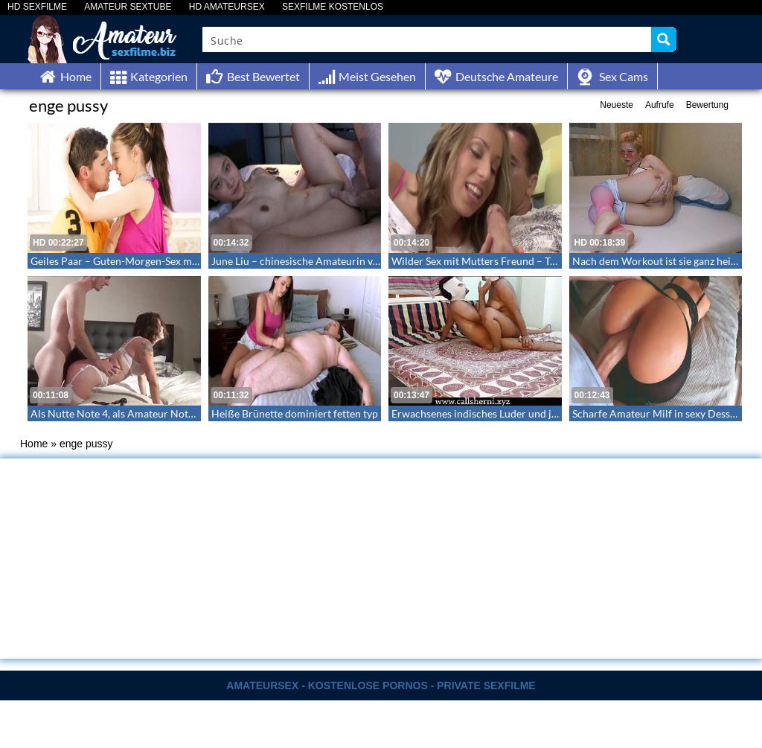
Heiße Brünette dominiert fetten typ (294, 413)
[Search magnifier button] (663, 39)
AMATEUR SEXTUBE (127, 7)
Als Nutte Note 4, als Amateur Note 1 (116, 413)
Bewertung (707, 105)
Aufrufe (659, 105)
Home (34, 444)
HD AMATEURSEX (227, 7)
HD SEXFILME (37, 7)
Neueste (616, 105)
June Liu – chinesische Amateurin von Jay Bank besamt (337, 261)
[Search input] (427, 39)
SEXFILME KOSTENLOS (332, 7)
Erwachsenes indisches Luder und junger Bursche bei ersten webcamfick (557, 413)
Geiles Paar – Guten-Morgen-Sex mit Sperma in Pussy (153, 261)
